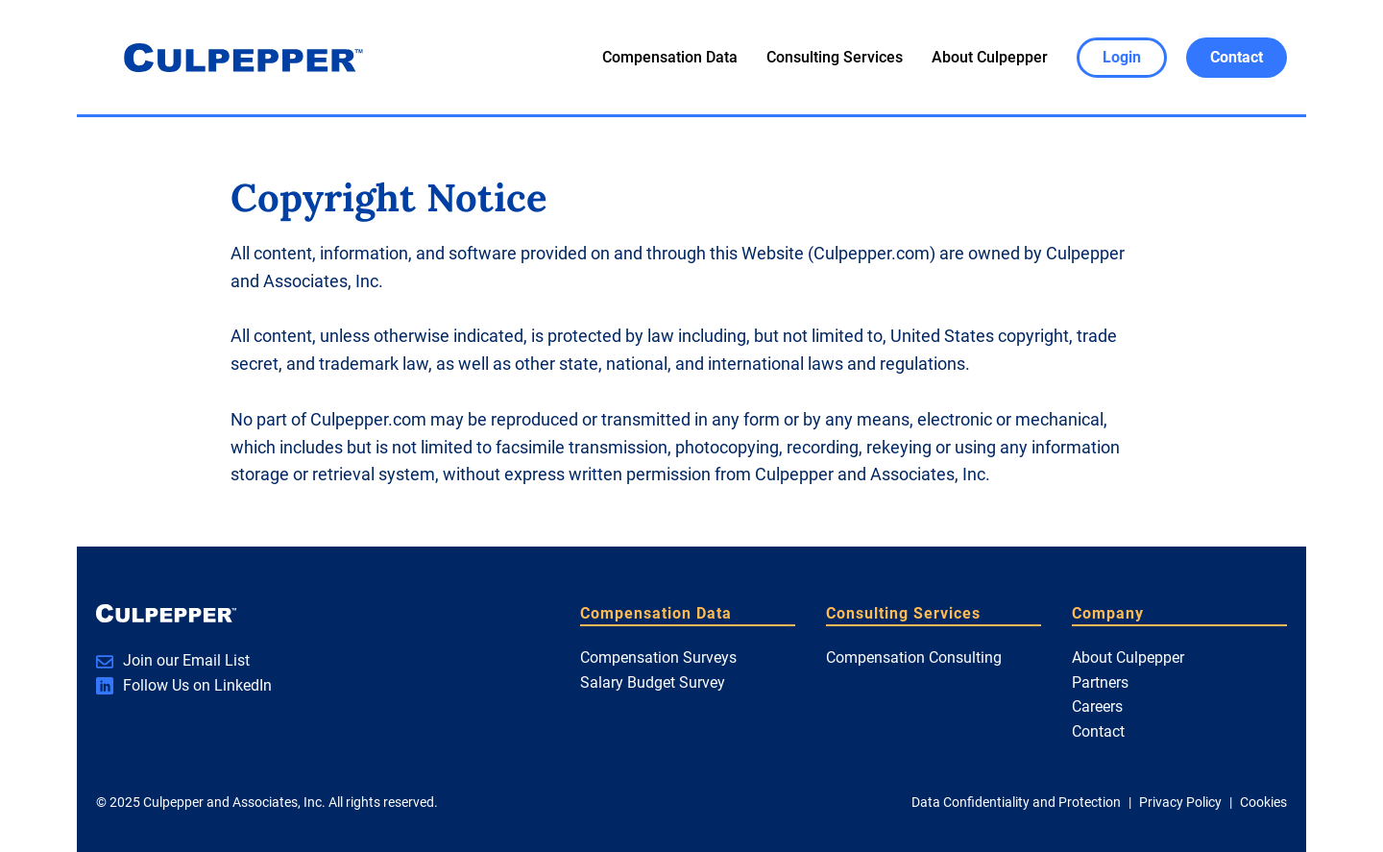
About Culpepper (990, 57)
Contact (1098, 731)
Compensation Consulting (914, 657)
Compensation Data (670, 57)
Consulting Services (834, 57)
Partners (1100, 682)
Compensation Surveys (658, 657)
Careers (1097, 706)
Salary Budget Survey (652, 682)
